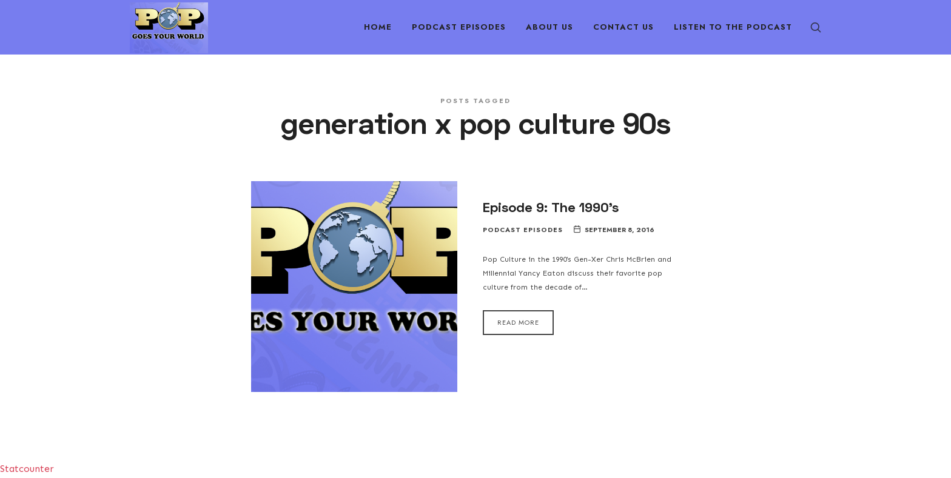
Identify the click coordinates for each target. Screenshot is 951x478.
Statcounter (27, 468)
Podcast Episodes (523, 229)
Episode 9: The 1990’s (551, 207)
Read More (518, 322)
